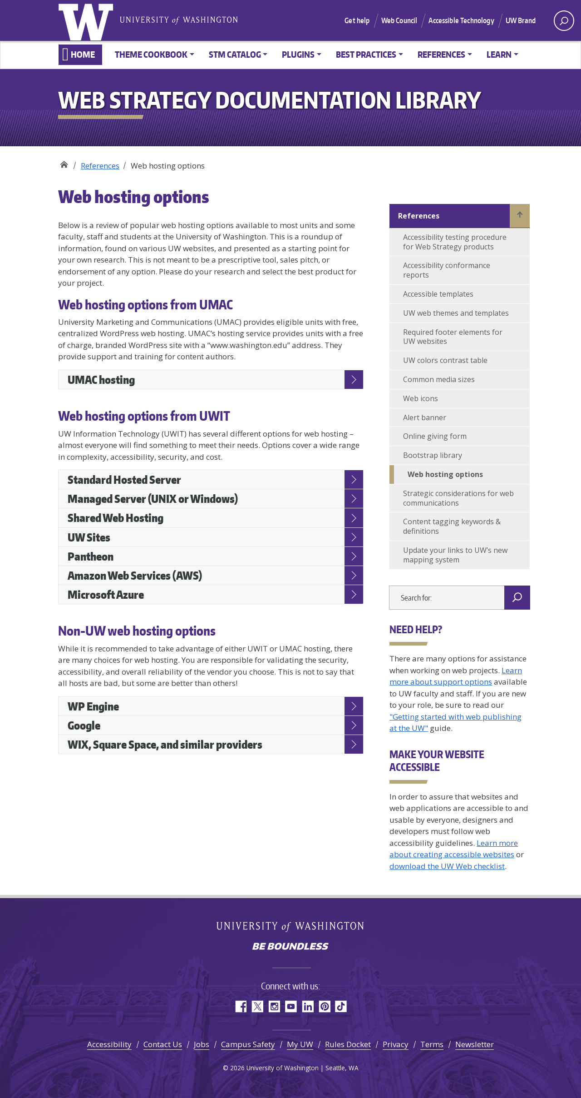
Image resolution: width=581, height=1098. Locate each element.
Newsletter (474, 1044)
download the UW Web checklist (447, 866)
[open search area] (564, 20)
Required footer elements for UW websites (452, 337)
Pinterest (324, 1006)
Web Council (399, 20)
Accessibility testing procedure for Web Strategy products (455, 242)
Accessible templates (438, 294)
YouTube (291, 1006)
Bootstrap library (432, 455)
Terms (431, 1044)
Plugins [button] (298, 54)
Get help (357, 20)
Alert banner (424, 417)
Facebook (240, 1006)
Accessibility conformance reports (446, 270)
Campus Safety (248, 1044)
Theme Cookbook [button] (151, 54)
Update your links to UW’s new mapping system (455, 555)
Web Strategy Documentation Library (63, 162)
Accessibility (109, 1044)
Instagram (274, 1006)
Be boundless (290, 947)
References (100, 165)
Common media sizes (439, 379)
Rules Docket (348, 1044)
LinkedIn (307, 1006)
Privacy (396, 1044)
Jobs (201, 1044)
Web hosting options (445, 474)
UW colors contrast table (445, 360)
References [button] (441, 54)
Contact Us (162, 1044)
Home (83, 54)
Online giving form (435, 436)
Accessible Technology (461, 20)
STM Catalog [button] (235, 54)
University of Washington (87, 20)
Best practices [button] (366, 54)
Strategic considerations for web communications (458, 498)
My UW (300, 1044)
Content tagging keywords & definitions (452, 526)
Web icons (420, 398)
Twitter (257, 1006)
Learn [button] (499, 54)
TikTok (341, 1006)
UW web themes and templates (456, 313)
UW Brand (521, 20)
